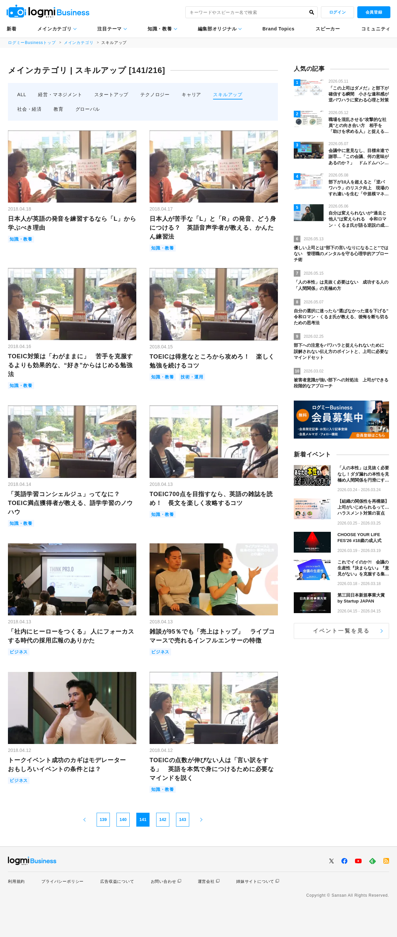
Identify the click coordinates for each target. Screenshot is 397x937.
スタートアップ (111, 94)
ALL (21, 94)
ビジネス (19, 651)
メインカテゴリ (54, 28)
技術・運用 (192, 376)
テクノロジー (155, 94)
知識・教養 (160, 28)
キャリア (191, 94)
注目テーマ (109, 28)
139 (103, 819)
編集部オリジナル (217, 28)
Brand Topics (278, 28)
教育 (59, 109)
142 (162, 819)
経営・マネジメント (60, 94)
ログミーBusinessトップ (32, 43)
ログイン (337, 12)
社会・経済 (29, 109)
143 (182, 819)
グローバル (87, 109)
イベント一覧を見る (341, 631)
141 (143, 819)
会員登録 (374, 12)
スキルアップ (228, 94)
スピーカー (328, 28)
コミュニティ (375, 28)
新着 (11, 28)
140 (123, 819)
